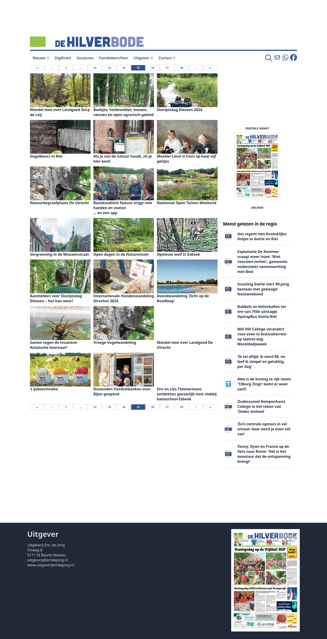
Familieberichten (113, 57)
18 (181, 68)
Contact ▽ (167, 57)
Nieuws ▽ (41, 57)
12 (95, 68)
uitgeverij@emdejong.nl (47, 559)
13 (109, 68)
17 (167, 68)
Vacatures (85, 57)
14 (123, 68)
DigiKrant (63, 57)
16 (152, 68)
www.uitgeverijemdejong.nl (50, 564)
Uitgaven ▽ (143, 57)
